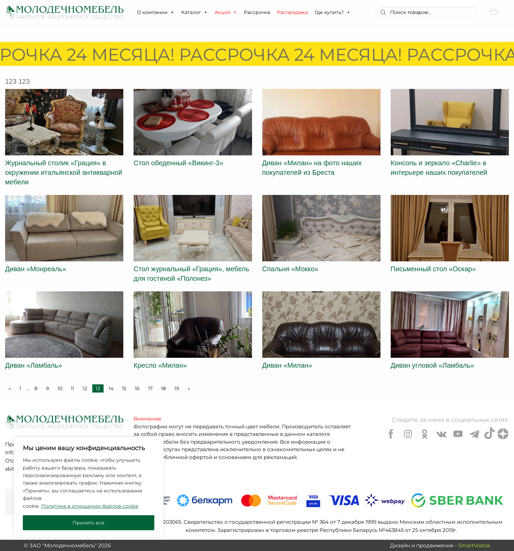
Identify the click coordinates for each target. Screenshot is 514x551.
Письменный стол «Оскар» (433, 269)
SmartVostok (474, 545)
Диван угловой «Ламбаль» (432, 365)
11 (72, 388)
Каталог (194, 12)
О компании (155, 12)
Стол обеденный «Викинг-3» (178, 163)
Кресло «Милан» (160, 365)
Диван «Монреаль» (35, 269)
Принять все (89, 523)
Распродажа (292, 12)
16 (137, 388)
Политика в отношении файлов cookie (89, 506)
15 (124, 388)
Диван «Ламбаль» (33, 365)
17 (150, 388)
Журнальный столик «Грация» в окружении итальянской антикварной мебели (63, 172)
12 (85, 388)
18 (163, 388)
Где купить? (333, 12)
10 (60, 388)
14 (111, 388)
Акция (226, 12)
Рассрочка (257, 12)
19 (176, 388)
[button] (172, 12)
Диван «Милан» (287, 365)
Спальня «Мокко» (290, 269)
